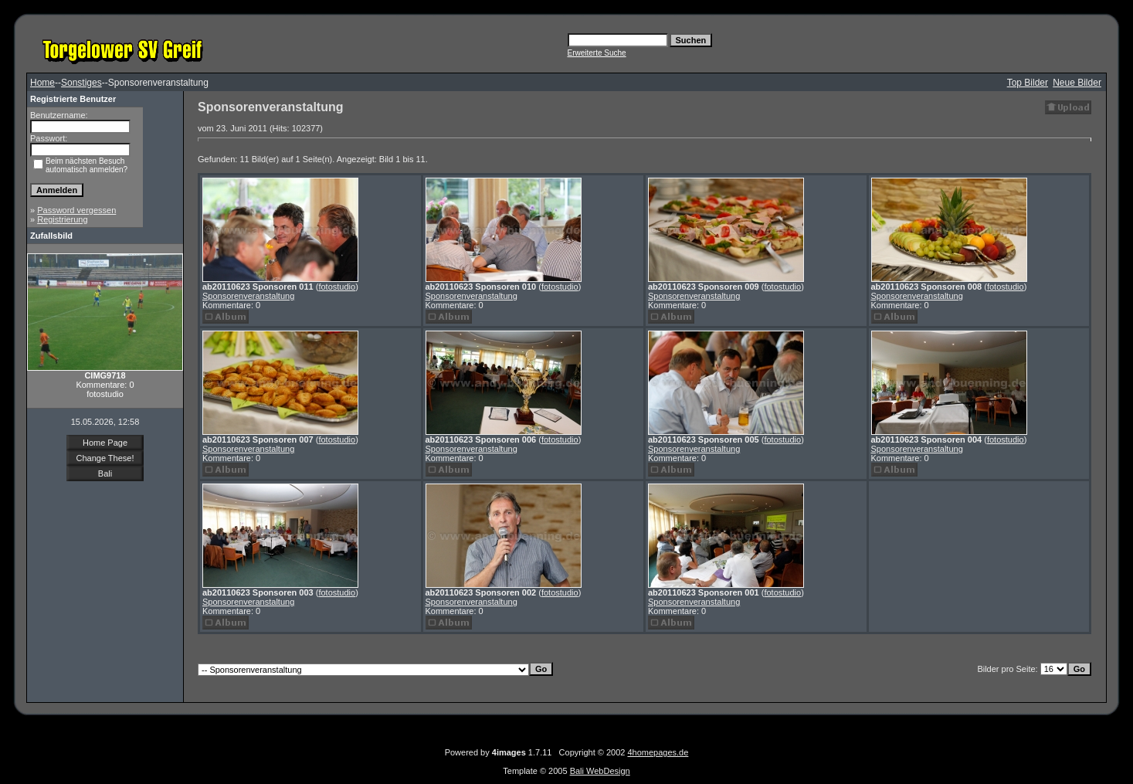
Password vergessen (76, 210)
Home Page (105, 442)
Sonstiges (81, 82)
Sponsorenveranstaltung (248, 295)
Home (42, 82)
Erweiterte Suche (597, 53)
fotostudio (336, 286)
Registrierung (62, 219)
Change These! (105, 458)
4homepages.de (657, 752)
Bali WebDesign (600, 771)
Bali (105, 473)
